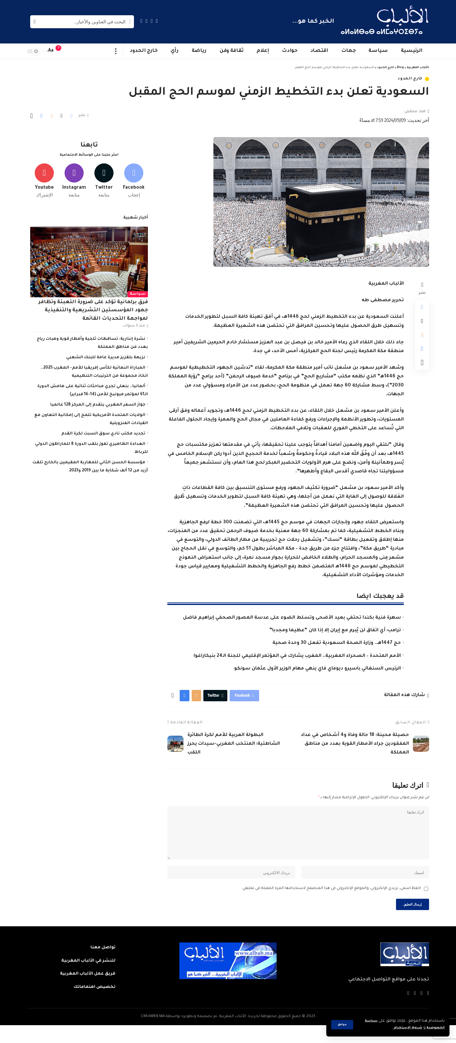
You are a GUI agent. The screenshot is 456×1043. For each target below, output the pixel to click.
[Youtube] (44, 177)
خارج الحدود (410, 79)
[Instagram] (141, 21)
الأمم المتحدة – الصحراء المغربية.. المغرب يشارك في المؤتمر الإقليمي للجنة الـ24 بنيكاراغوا (297, 656)
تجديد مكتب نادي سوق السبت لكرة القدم (103, 431)
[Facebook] (157, 21)
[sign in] (71, 51)
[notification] (61, 51)
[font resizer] (51, 51)
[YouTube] (146, 21)
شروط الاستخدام (402, 1028)
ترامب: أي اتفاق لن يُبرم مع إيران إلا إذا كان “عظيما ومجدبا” (335, 630)
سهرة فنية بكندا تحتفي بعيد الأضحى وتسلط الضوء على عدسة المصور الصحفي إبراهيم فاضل (292, 618)
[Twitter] (151, 21)
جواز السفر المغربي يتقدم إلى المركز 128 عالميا (97, 402)
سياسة (138, 292)
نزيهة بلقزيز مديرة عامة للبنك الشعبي (105, 355)
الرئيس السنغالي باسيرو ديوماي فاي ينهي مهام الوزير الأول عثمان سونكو (317, 668)
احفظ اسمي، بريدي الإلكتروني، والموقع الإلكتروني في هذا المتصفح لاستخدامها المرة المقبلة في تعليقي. (331, 904)
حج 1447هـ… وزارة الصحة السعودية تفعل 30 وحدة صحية (336, 643)
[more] (116, 51)
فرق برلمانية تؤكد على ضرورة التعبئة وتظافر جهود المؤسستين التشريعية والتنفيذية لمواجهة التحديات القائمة (93, 308)
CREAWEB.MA (153, 1034)
